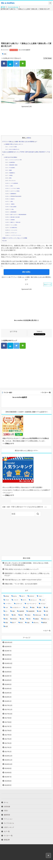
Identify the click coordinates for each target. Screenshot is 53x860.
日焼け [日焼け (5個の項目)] (29, 615)
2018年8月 (8, 672)
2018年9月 (8, 667)
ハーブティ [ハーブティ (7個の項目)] (8, 603)
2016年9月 (8, 768)
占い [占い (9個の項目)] (6, 611)
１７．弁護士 (9, 201)
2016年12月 (8, 756)
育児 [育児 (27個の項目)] (21, 622)
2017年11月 (8, 709)
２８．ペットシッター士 (11, 230)
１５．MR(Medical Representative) (13, 196)
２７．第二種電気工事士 (11, 227)
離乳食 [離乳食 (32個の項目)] (45, 622)
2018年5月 (8, 684)
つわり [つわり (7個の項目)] (40, 596)
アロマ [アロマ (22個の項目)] (7, 600)
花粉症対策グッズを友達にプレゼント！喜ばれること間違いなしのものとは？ (27, 574)
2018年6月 (8, 680)
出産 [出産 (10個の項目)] (47, 607)
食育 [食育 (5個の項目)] (6, 626)
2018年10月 (8, 663)
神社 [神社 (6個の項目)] (29, 619)
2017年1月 (8, 751)
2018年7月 (8, 676)
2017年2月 (8, 747)
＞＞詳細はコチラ (8, 443)
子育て (6, 810)
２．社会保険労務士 (10, 162)
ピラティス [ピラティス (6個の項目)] (19, 603)
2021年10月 (8, 642)
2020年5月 (8, 646)
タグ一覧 (48, 630)
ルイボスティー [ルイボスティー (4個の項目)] (16, 607)
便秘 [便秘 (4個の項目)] (33, 607)
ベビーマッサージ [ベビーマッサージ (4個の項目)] (31, 603)
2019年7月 (8, 651)
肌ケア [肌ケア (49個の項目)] (14, 622)
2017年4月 (8, 739)
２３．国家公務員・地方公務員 (12, 217)
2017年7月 (8, 726)
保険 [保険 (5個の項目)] (40, 607)
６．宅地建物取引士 (10, 172)
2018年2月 (8, 697)
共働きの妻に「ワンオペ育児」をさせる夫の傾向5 (21, 584)
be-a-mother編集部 (24, 50)
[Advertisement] (27, 25)
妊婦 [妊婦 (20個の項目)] (40, 611)
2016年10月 (8, 764)
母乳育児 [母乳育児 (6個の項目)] (14, 619)
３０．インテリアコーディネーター (13, 235)
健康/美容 (7, 815)
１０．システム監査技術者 (11, 183)
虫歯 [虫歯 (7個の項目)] (28, 622)
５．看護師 (8, 170)
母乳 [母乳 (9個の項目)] (6, 619)
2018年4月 (8, 688)
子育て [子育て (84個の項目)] (7, 615)
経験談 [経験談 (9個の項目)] (37, 619)
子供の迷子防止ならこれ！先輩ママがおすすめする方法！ (23, 580)
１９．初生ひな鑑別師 (10, 206)
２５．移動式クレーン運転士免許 (12, 222)
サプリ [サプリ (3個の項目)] (24, 600)
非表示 (29, 138)
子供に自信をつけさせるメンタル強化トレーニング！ (22, 569)
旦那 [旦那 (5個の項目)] (47, 615)
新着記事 (7, 840)
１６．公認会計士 (10, 198)
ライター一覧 (46, 392)
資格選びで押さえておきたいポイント (13, 144)
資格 (5, 54)
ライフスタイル (13, 7)
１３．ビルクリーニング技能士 (12, 191)
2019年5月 (8, 659)
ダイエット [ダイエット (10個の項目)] (34, 600)
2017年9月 (8, 718)
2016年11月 (8, 760)
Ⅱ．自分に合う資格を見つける (12, 149)
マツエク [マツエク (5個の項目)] (43, 603)
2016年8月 (8, 772)
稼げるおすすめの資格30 (10, 157)
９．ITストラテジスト (10, 180)
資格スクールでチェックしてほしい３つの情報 (14, 238)
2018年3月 (8, 693)
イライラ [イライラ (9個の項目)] (15, 600)
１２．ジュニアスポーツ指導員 (12, 188)
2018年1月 (8, 701)
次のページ (47, 284)
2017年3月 (8, 743)
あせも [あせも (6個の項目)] (15, 596)
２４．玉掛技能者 (10, 219)
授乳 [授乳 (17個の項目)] (14, 615)
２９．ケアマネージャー (11, 232)
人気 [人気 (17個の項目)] (26, 607)
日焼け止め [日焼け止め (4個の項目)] (38, 615)
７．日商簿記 (8, 175)
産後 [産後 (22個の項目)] (22, 619)
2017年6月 (8, 730)
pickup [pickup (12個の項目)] (7, 596)
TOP (3, 7)
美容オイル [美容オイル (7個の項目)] (46, 619)
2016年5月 (8, 785)
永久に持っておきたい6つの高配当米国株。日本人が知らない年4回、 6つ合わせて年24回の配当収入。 (27, 564)
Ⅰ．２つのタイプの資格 (11, 146)
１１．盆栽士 (9, 185)
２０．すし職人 (9, 209)
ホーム (6, 802)
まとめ (4, 240)
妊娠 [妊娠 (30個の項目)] (13, 611)
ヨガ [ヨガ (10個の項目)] (6, 607)
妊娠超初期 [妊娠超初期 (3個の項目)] (31, 611)
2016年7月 (8, 777)
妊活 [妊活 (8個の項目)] (47, 611)
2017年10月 (8, 714)
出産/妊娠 (7, 806)
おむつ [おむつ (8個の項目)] (23, 596)
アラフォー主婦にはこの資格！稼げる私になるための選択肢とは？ (19, 141)
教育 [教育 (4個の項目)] (21, 615)
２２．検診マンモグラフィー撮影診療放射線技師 (15, 214)
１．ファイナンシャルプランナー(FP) (13, 159)
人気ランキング (9, 827)
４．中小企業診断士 (10, 167)
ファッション (8, 819)
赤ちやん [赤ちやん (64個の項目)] (36, 622)
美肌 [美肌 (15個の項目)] (6, 622)
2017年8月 (8, 722)
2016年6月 (8, 781)
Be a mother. (8, 3)
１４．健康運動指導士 (10, 193)
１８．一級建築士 (10, 204)
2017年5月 (8, 735)
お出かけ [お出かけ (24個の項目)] (31, 596)
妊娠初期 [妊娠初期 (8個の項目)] (21, 611)
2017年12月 (8, 705)
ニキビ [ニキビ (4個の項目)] (43, 600)
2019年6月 (8, 655)
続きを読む (26, 272)
